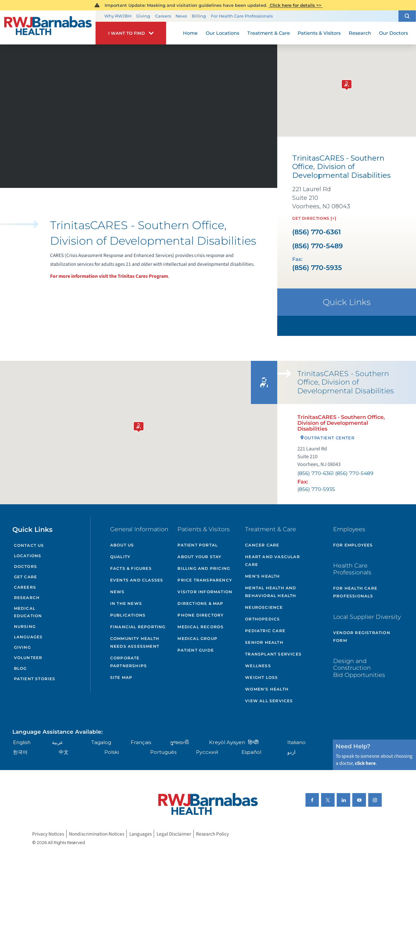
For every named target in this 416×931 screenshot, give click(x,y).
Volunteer (28, 657)
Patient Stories (35, 678)
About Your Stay (199, 556)
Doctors (25, 566)
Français (141, 742)
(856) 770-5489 (317, 246)
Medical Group (197, 638)
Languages (28, 636)
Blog (20, 668)
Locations (28, 555)
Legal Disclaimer (174, 833)
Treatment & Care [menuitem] (268, 33)
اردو (291, 752)
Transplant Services (273, 654)
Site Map (121, 677)
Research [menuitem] (360, 33)
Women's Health (267, 689)
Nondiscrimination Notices (96, 833)
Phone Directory (200, 615)
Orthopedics (262, 619)
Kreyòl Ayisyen (227, 742)
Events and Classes (136, 580)
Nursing (25, 626)
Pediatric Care (265, 630)
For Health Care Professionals (242, 16)
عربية (57, 742)
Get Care (25, 576)
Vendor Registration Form (361, 636)
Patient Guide (195, 650)
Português (163, 752)
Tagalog (101, 742)
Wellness (258, 665)
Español (251, 752)
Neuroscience (264, 607)
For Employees (353, 545)
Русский (207, 752)
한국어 (20, 752)
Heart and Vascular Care (272, 560)
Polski (111, 752)
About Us (122, 545)
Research (27, 597)
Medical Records (200, 626)
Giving (143, 16)
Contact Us (29, 545)
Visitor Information (204, 591)
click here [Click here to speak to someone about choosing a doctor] (365, 763)
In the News (126, 603)
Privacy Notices (48, 833)
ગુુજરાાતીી (179, 742)
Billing (199, 16)
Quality (120, 556)
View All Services (269, 700)
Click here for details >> (295, 5)
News (181, 16)
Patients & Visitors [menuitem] (319, 33)
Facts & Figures (131, 568)
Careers (163, 16)
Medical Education (28, 612)
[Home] (48, 27)
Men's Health (262, 576)
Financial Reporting (138, 626)
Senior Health (264, 642)
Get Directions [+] (314, 218)
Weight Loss (261, 677)
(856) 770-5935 (317, 267)
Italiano (296, 742)
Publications (128, 615)
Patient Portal (197, 545)
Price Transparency (204, 580)
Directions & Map (200, 603)
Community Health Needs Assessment (134, 642)
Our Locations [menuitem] (222, 33)
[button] (407, 16)
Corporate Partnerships (128, 661)
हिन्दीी (253, 742)
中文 (64, 752)
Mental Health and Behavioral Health (270, 591)
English (22, 742)
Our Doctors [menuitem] (393, 33)
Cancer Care (262, 545)
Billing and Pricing (203, 568)
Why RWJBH (117, 16)
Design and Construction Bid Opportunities (359, 667)
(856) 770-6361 (316, 232)
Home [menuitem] (190, 33)
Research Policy (212, 833)
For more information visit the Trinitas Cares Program (109, 276)
